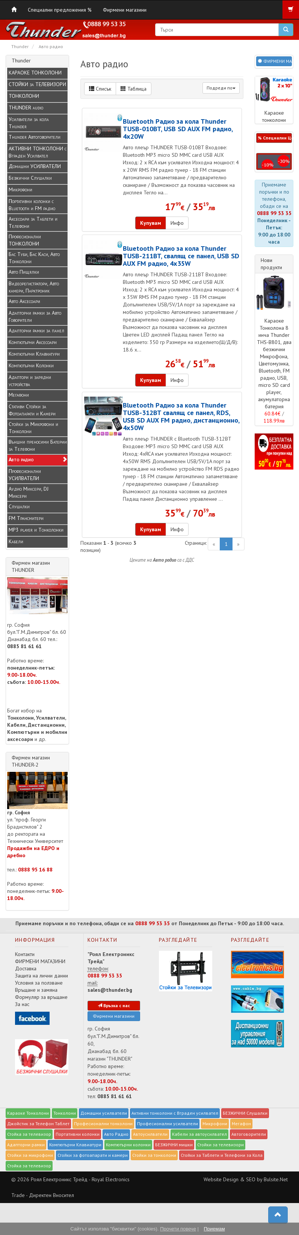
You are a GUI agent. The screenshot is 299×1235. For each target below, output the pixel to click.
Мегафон (241, 1123)
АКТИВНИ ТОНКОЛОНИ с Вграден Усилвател (37, 152)
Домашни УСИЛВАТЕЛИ (35, 166)
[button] (274, 161)
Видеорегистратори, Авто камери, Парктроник (34, 287)
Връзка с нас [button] (114, 1005)
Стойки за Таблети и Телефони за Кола (222, 1155)
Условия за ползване (39, 982)
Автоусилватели (150, 1134)
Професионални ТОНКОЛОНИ (25, 240)
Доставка (25, 968)
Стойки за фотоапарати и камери (92, 1155)
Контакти (25, 954)
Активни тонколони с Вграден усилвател (174, 1113)
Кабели (16, 541)
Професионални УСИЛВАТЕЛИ (25, 475)
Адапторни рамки (26, 1144)
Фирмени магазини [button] (113, 1016)
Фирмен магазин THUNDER (31, 566)
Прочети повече (178, 1229)
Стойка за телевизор (29, 1134)
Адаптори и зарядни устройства (30, 381)
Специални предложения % (60, 9)
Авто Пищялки (24, 271)
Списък (100, 88)
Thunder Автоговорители (34, 136)
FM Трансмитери (26, 518)
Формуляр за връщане (41, 997)
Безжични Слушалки (30, 177)
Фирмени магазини (124, 9)
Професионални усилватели (167, 1123)
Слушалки (19, 506)
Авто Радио (116, 1134)
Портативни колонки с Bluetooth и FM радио (32, 205)
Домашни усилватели (103, 1113)
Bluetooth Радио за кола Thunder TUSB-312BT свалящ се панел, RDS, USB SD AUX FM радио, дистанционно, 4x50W (181, 416)
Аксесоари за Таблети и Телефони (33, 222)
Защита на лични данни (41, 975)
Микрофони (20, 189)
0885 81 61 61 (24, 646)
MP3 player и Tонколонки (36, 529)
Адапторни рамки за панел (36, 330)
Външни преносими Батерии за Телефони (38, 445)
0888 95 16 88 (35, 869)
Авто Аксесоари (24, 301)
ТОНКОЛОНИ (24, 95)
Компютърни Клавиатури (34, 353)
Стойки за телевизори (220, 1144)
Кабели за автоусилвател (199, 1134)
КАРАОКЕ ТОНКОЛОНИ (35, 72)
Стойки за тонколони (154, 1155)
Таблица (133, 88)
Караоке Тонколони (28, 1113)
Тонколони (64, 1113)
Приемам (214, 1229)
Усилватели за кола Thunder (29, 123)
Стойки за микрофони (30, 1155)
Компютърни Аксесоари (33, 342)
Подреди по (221, 88)
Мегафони (19, 394)
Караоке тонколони (274, 99)
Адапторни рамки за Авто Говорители (35, 316)
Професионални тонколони (103, 1123)
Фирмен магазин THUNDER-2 (31, 761)
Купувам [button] (150, 223)
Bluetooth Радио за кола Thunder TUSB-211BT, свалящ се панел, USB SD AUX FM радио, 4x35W (181, 256)
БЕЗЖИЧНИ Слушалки (245, 1113)
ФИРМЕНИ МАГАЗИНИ (40, 961)
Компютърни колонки (128, 1144)
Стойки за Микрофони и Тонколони (33, 428)
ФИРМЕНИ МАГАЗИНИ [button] (275, 61)
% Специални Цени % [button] (275, 138)
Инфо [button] (177, 223)
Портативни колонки (78, 1134)
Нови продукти (271, 264)
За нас (22, 1004)
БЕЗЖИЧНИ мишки (174, 1144)
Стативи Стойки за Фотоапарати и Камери (32, 410)
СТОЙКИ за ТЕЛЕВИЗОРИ (37, 84)
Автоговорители (248, 1134)
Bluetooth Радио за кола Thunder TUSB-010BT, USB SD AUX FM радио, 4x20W (178, 129)
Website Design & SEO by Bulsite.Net (246, 1179)
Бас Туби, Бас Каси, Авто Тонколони (34, 258)
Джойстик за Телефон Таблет (38, 1123)
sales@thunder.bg (110, 989)
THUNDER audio (26, 107)
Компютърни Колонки (31, 365)
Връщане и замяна (36, 989)
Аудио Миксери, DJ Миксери (28, 492)
